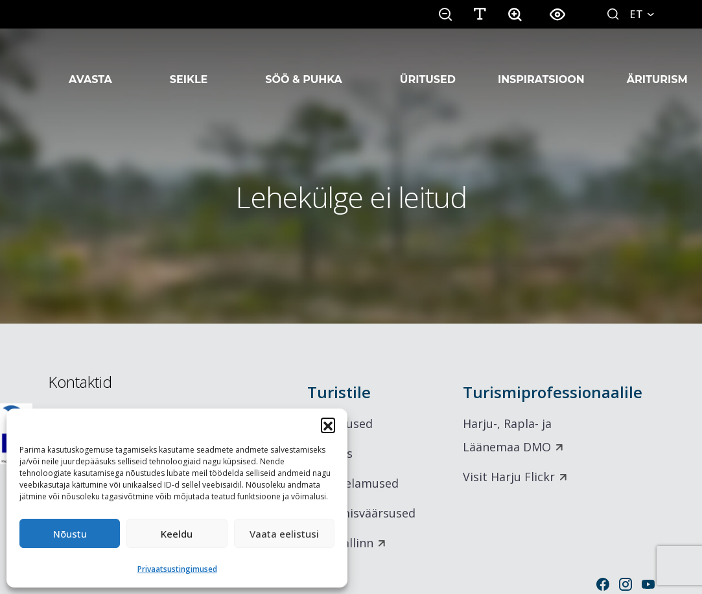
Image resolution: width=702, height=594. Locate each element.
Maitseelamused (353, 483)
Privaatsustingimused (177, 569)
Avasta (90, 64)
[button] (328, 424)
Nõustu (70, 533)
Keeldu (177, 533)
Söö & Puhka (303, 64)
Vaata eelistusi (284, 533)
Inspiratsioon (541, 64)
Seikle (188, 64)
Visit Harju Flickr (509, 476)
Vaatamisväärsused (361, 513)
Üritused (428, 64)
